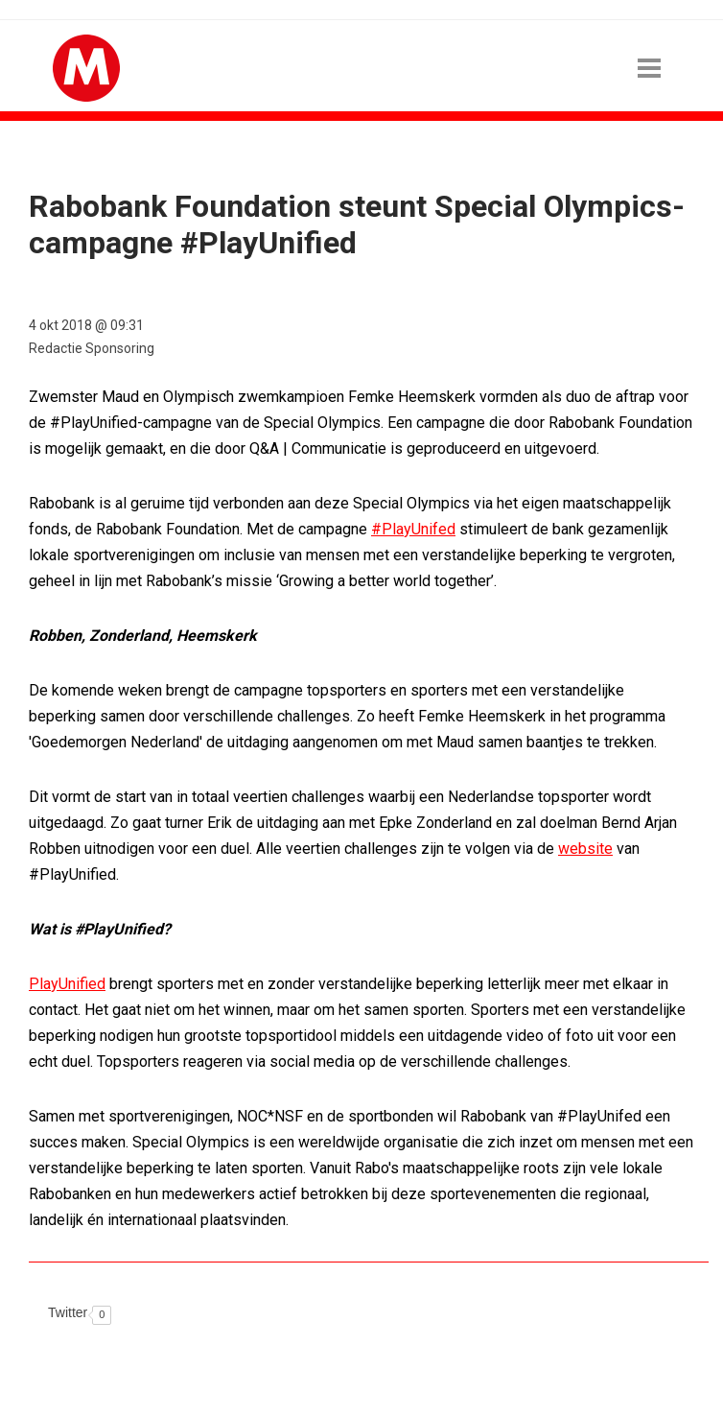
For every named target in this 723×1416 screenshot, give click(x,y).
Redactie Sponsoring (91, 348)
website (585, 848)
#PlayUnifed (413, 529)
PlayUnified (67, 984)
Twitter (67, 1312)
